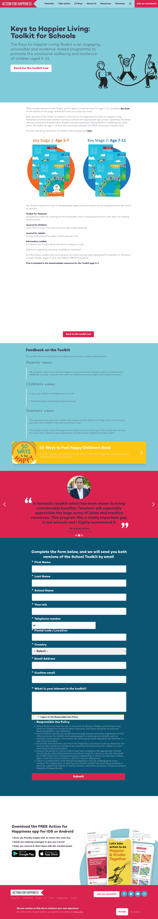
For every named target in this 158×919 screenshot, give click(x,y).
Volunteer (120, 4)
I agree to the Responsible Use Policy (59, 717)
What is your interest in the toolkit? (60, 688)
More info (78, 912)
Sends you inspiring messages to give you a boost (38, 842)
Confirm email (44, 673)
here (89, 131)
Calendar (49, 4)
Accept (122, 912)
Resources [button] (105, 4)
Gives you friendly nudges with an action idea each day (41, 838)
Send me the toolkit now (31, 68)
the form (125, 109)
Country (40, 644)
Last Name (42, 576)
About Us (91, 4)
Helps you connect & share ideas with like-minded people (42, 846)
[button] (4, 504)
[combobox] (34, 625)
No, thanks (135, 912)
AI (45, 898)
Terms (51, 898)
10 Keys (78, 4)
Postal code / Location (50, 630)
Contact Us (15, 898)
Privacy (39, 898)
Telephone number (47, 618)
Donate (74, 898)
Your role (40, 604)
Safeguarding (62, 898)
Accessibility (28, 898)
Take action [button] (64, 4)
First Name (42, 562)
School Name (44, 590)
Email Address (44, 658)
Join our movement (146, 4)
